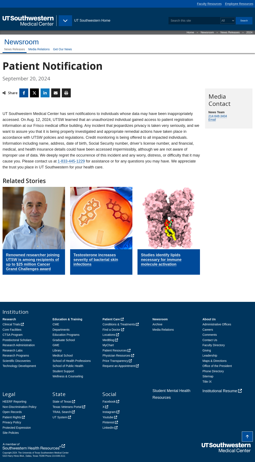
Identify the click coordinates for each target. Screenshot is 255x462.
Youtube (107, 417)
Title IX (207, 381)
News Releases (230, 32)
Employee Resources (239, 4)
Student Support (63, 371)
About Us (209, 319)
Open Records (12, 412)
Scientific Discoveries (17, 361)
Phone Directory (213, 371)
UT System (59, 417)
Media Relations (39, 49)
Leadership (210, 355)
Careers (208, 329)
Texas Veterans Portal (66, 407)
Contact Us (210, 340)
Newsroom (207, 32)
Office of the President (217, 366)
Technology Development (19, 366)
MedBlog (108, 340)
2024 (249, 32)
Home (190, 32)
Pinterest (108, 422)
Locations (108, 334)
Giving (207, 350)
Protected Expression (17, 427)
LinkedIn (108, 427)
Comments (210, 334)
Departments (60, 329)
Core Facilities (12, 329)
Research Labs (13, 350)
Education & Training (67, 319)
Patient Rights (12, 417)
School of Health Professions (71, 361)
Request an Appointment (118, 366)
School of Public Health (67, 366)
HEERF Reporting (14, 401)
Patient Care (111, 319)
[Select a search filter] (227, 21)
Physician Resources (116, 355)
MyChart (108, 345)
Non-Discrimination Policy (20, 407)
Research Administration (19, 345)
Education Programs (65, 334)
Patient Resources (114, 350)
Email (212, 119)
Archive (158, 324)
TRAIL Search (61, 412)
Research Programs (16, 355)
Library (57, 350)
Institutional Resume (220, 391)
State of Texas (61, 401)
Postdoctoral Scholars (17, 340)
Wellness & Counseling (67, 376)
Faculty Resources (209, 4)
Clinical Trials (11, 324)
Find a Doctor (111, 329)
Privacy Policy (12, 422)
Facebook (108, 401)
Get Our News (62, 49)
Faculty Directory (214, 345)
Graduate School (63, 340)
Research (9, 319)
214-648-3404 (217, 116)
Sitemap (208, 376)
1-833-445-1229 (71, 161)
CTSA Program (13, 334)
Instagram (109, 412)
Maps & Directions (215, 361)
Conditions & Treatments (118, 324)
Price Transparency (115, 361)
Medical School (62, 355)
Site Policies (11, 432)
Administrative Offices (217, 324)
